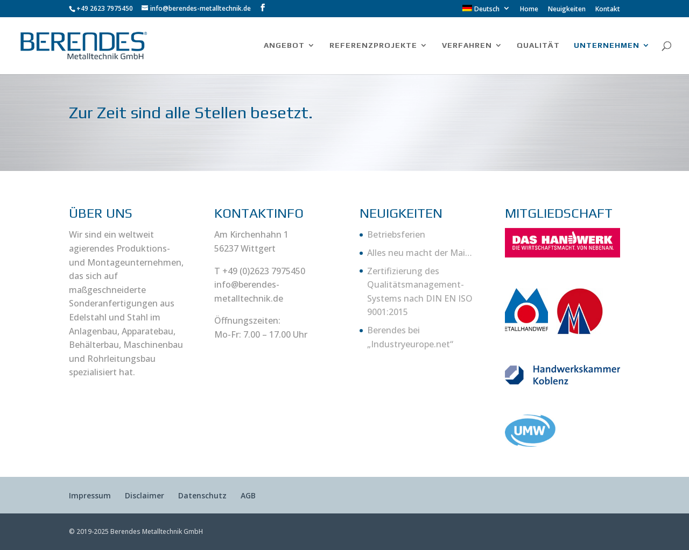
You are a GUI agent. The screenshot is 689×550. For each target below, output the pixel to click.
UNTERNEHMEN (606, 45)
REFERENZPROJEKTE (373, 45)
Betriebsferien (396, 234)
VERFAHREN (467, 45)
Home (529, 9)
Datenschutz (202, 495)
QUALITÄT (538, 45)
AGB (248, 495)
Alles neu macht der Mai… (419, 253)
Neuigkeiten (567, 9)
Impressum (90, 495)
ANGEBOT (284, 45)
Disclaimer (144, 495)
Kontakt (607, 9)
